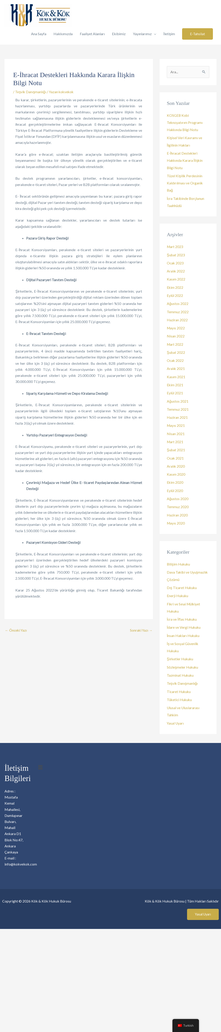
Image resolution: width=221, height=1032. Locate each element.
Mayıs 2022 (176, 326)
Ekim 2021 (175, 383)
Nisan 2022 (176, 334)
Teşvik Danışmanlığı (30, 92)
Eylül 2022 (175, 294)
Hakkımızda (63, 34)
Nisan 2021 (176, 431)
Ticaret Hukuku (179, 687)
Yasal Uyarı (175, 719)
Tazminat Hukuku (180, 671)
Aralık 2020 (176, 464)
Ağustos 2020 (177, 496)
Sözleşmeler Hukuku (183, 663)
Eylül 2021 (175, 391)
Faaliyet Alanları (92, 34)
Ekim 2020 (175, 480)
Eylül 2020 (175, 488)
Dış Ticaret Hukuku (182, 584)
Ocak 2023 (175, 262)
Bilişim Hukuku (179, 561)
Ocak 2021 (175, 455)
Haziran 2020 (177, 512)
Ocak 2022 (175, 359)
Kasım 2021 (176, 375)
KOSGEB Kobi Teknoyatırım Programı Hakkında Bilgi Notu (185, 122)
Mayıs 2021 (176, 423)
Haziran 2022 (177, 318)
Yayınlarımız (142, 34)
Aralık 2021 (176, 367)
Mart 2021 (175, 439)
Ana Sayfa (38, 34)
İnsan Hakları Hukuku (183, 632)
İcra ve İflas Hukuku (182, 616)
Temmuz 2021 (178, 407)
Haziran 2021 (177, 415)
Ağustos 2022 (177, 302)
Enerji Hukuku (178, 592)
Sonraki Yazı (140, 630)
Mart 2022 (175, 343)
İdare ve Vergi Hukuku (184, 624)
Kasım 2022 (176, 278)
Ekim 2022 (175, 286)
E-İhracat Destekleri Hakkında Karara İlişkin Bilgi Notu (185, 160)
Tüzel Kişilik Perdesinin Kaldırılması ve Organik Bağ (185, 182)
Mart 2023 (175, 246)
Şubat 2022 (176, 351)
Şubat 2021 (176, 447)
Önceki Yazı (16, 630)
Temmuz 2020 (178, 504)
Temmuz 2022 (178, 310)
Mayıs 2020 (176, 520)
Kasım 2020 (176, 472)
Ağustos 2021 (177, 399)
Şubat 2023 (176, 254)
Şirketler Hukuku (180, 655)
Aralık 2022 (176, 270)
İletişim (169, 34)
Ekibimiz (119, 34)
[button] (197, 34)
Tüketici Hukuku (180, 695)
